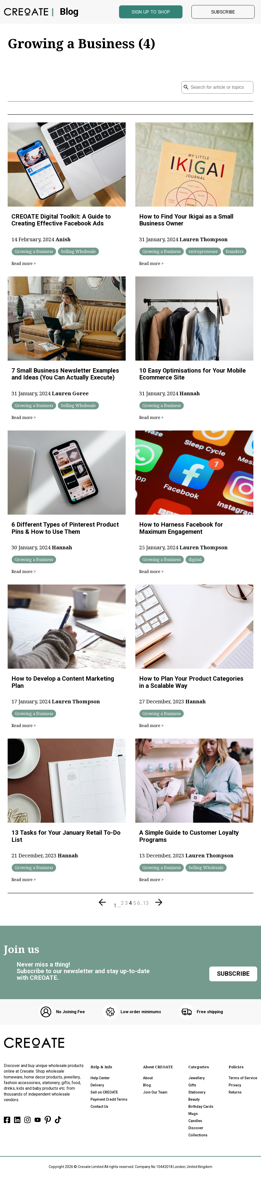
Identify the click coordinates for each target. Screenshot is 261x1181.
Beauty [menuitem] (194, 1101)
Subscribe (223, 13)
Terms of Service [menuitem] (243, 1080)
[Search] (217, 89)
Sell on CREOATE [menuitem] (104, 1094)
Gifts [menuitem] (192, 1087)
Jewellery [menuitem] (196, 1080)
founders (234, 253)
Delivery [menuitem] (97, 1087)
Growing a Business (34, 253)
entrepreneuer (203, 253)
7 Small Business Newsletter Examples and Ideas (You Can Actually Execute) (65, 376)
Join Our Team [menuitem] (155, 1094)
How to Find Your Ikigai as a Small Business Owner (186, 222)
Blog (70, 12)
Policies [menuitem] (236, 1068)
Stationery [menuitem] (196, 1094)
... (119, 907)
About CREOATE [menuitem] (158, 1068)
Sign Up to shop (151, 13)
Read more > (23, 265)
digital (195, 561)
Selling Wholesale (78, 253)
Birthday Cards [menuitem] (200, 1108)
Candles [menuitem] (195, 1123)
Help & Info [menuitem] (101, 1068)
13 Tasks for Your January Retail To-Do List (66, 838)
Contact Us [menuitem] (99, 1108)
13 (146, 905)
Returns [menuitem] (235, 1094)
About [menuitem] (148, 1080)
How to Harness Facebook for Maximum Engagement (181, 530)
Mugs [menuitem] (193, 1115)
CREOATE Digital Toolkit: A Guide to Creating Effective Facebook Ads (61, 222)
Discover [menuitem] (195, 1130)
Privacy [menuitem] (235, 1087)
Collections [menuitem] (197, 1137)
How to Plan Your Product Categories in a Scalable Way (191, 684)
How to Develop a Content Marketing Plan (62, 684)
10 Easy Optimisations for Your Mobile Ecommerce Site (192, 376)
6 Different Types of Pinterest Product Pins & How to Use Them (65, 530)
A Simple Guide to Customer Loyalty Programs (189, 838)
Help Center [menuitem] (100, 1080)
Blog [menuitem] (147, 1087)
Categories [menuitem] (198, 1068)
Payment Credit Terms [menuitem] (108, 1101)
